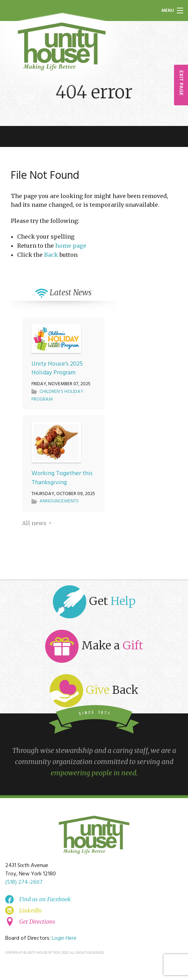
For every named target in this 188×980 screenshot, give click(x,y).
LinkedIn (30, 910)
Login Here (64, 938)
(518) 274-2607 (24, 882)
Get (94, 602)
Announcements (59, 501)
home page (70, 245)
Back (51, 254)
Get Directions (37, 921)
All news (34, 523)
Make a (94, 646)
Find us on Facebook (45, 899)
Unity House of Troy (62, 46)
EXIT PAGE (181, 83)
